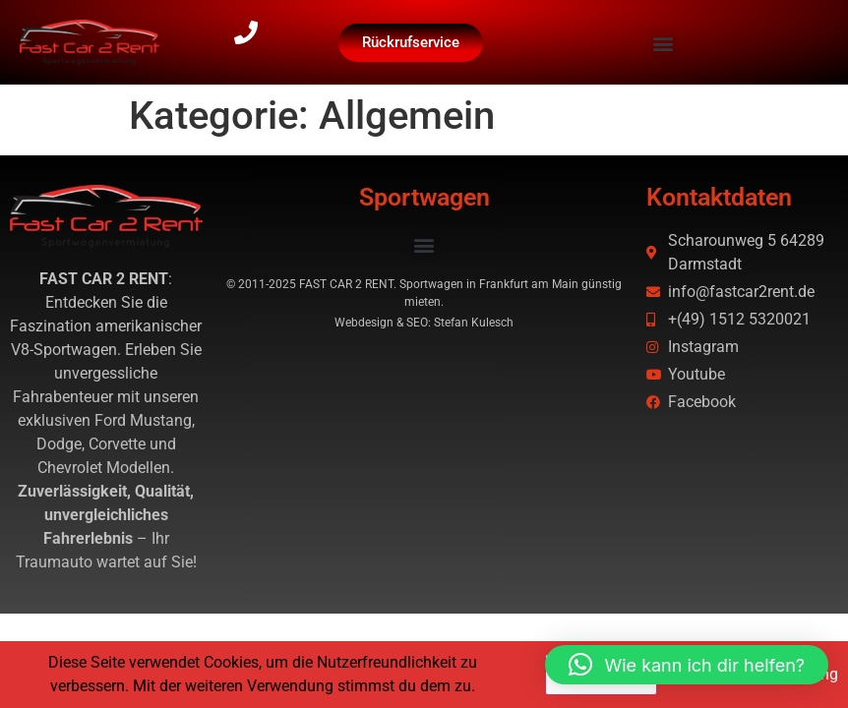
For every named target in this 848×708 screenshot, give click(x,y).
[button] (662, 44)
